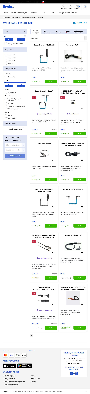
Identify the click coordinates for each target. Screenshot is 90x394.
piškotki (41, 391)
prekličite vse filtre (15, 129)
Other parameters (10, 123)
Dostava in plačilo (10, 376)
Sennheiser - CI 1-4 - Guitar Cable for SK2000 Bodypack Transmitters (73, 288)
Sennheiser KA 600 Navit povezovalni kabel (44, 190)
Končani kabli (31, 17)
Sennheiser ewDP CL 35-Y (44, 91)
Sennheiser (11, 17)
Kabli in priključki (21, 17)
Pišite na (36, 2)
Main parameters (10, 69)
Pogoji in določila (9, 379)
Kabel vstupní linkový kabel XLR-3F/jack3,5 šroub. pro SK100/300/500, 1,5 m (73, 144)
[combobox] (15, 145)
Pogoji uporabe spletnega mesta (14, 382)
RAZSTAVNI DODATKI (15, 156)
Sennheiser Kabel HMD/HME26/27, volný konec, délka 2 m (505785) (44, 288)
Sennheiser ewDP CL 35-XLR (44, 45)
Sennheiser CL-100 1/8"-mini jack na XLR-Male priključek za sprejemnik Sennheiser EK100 (44, 236)
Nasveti (33, 382)
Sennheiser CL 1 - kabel (73, 235)
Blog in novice (35, 379)
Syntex (5, 17)
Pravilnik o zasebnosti (11, 385)
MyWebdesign (57, 391)
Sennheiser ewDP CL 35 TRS (73, 189)
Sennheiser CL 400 (44, 143)
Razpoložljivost (9, 50)
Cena (6, 31)
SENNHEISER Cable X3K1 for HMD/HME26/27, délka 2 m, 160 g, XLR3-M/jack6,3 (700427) (73, 92)
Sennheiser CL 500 (73, 45)
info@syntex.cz (75, 363)
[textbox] (13, 145)
